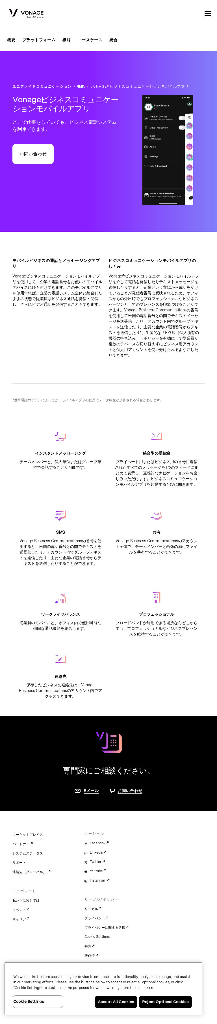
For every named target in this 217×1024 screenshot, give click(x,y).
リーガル (91, 909)
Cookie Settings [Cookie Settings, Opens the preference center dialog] (28, 1001)
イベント (19, 910)
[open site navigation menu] (208, 13)
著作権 (89, 956)
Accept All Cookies (116, 1002)
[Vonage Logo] (26, 14)
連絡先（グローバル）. (29, 872)
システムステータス (27, 853)
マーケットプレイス (27, 835)
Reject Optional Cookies (165, 1002)
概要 (11, 40)
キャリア (19, 919)
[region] (103, 988)
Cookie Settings (97, 937)
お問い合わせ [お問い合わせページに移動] (130, 790)
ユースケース (90, 40)
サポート (19, 863)
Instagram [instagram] (98, 880)
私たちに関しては (26, 900)
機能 (66, 40)
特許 (87, 946)
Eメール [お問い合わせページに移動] (91, 790)
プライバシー (94, 918)
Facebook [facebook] (97, 843)
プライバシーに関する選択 (104, 928)
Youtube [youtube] (96, 871)
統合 (113, 40)
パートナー (20, 844)
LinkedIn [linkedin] (96, 852)
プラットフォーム (39, 40)
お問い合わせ (33, 154)
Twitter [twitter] (95, 862)
